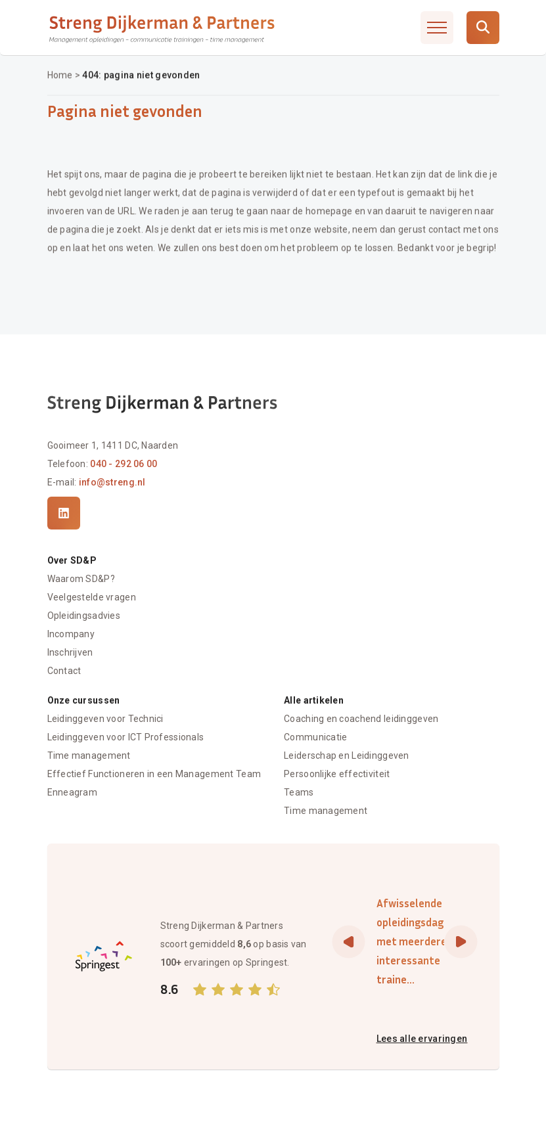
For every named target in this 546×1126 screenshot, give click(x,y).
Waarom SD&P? (81, 579)
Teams (298, 792)
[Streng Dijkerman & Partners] (162, 27)
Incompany (71, 634)
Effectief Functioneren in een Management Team (154, 774)
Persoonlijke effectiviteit (337, 774)
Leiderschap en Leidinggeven (346, 755)
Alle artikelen (314, 700)
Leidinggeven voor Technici (105, 718)
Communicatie (315, 737)
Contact (64, 671)
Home (60, 75)
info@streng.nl (112, 482)
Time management (89, 755)
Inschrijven (70, 653)
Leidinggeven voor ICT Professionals (125, 737)
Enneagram (72, 792)
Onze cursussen (83, 700)
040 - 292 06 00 (123, 464)
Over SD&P (72, 561)
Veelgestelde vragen (91, 598)
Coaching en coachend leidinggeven (361, 718)
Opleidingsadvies (83, 616)
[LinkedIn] (63, 513)
